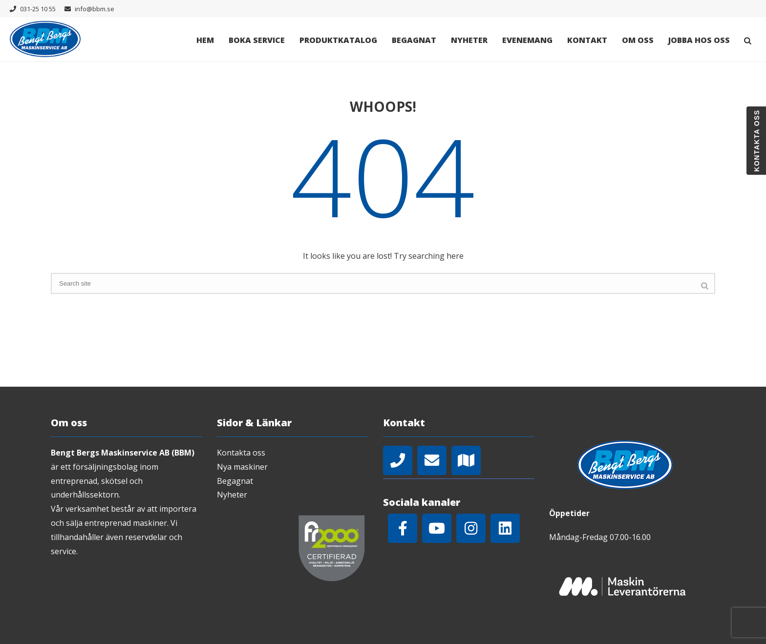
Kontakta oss (241, 452)
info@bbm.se (94, 8)
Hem (205, 40)
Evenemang (527, 40)
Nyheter (469, 40)
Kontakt (587, 40)
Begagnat (414, 40)
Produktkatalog (338, 40)
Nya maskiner (242, 466)
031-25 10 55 (38, 8)
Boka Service (257, 40)
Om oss (638, 40)
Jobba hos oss (699, 40)
